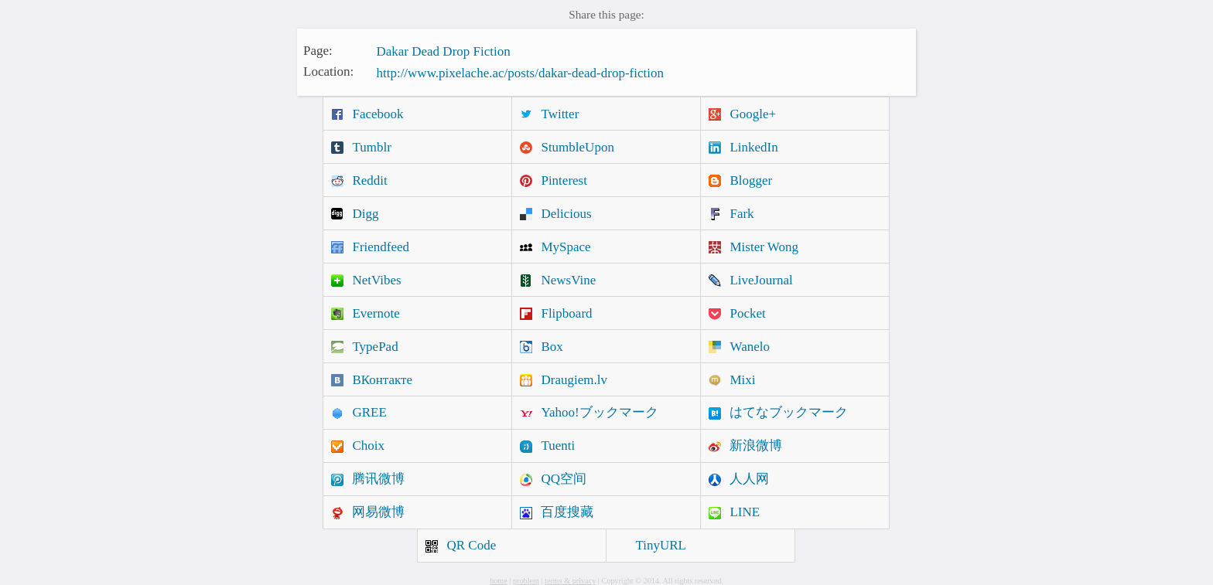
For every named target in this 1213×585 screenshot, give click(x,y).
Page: (318, 50)
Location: (328, 71)
